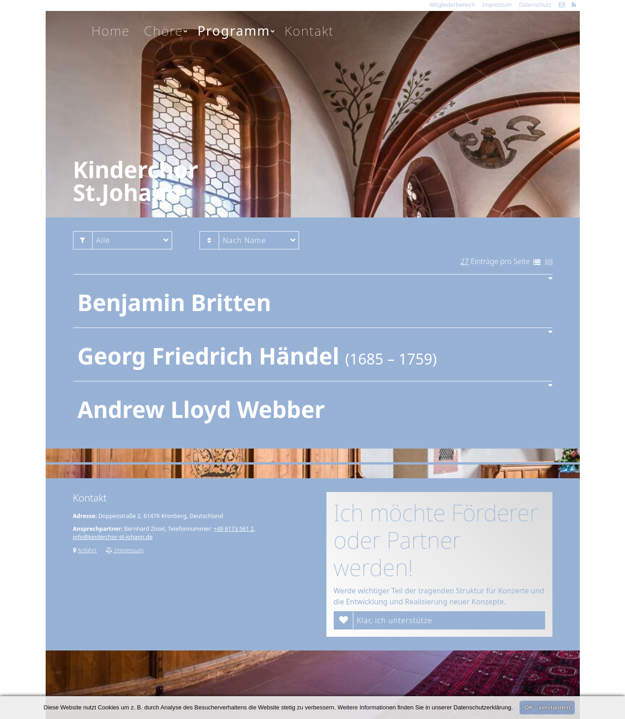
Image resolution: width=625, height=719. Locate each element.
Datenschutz (535, 5)
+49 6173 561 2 (234, 529)
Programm (236, 30)
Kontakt (309, 30)
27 (465, 261)
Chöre (166, 30)
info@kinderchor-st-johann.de (113, 537)
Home (110, 30)
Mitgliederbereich (452, 5)
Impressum (497, 5)
